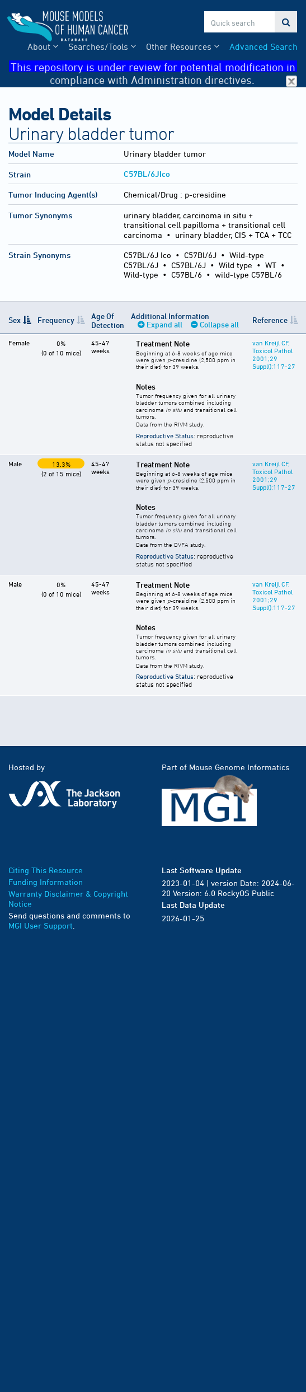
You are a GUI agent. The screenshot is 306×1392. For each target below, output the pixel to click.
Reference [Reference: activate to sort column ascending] (270, 320)
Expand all (164, 324)
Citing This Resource (45, 870)
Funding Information (45, 882)
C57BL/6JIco (147, 174)
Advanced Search (263, 46)
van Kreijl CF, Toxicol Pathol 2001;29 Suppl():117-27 (273, 354)
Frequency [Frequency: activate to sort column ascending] (55, 320)
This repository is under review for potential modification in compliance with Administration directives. (154, 66)
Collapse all (219, 324)
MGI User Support (40, 925)
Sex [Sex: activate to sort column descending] (14, 320)
